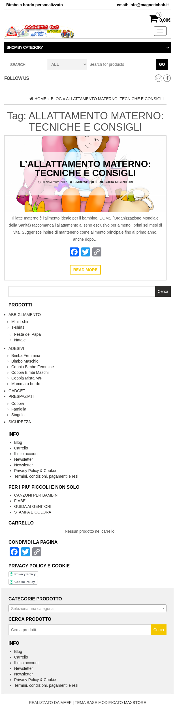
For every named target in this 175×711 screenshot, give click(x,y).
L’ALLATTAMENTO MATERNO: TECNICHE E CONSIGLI (85, 168)
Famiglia (18, 409)
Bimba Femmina (25, 355)
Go (162, 64)
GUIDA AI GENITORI (118, 181)
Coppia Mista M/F (26, 378)
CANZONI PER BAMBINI (36, 495)
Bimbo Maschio (25, 361)
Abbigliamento (24, 314)
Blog (18, 442)
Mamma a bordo (25, 383)
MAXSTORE (135, 702)
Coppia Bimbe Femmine (32, 367)
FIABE (19, 501)
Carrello (21, 448)
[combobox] (87, 608)
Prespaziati (21, 396)
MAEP (65, 702)
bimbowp (80, 181)
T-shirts (17, 327)
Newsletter (23, 459)
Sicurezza (19, 422)
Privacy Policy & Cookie (35, 470)
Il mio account (26, 453)
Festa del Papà (27, 334)
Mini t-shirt (20, 321)
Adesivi (16, 348)
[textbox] (87, 609)
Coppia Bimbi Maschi (30, 372)
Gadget (16, 391)
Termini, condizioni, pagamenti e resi (46, 476)
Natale (19, 340)
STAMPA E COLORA (32, 512)
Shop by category (25, 47)
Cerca (158, 629)
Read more (85, 269)
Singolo (18, 414)
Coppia (17, 403)
